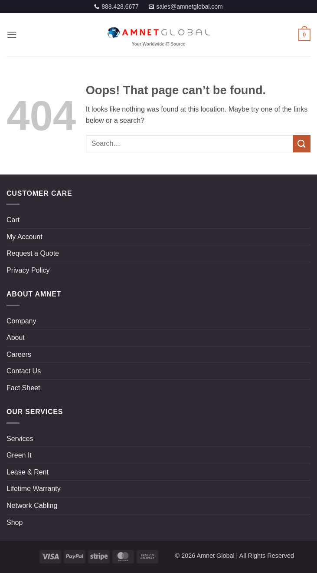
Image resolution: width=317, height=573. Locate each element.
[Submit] (301, 143)
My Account (24, 236)
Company (21, 321)
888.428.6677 (120, 6)
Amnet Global (215, 555)
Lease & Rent (28, 472)
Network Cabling (32, 505)
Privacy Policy (28, 270)
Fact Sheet (23, 388)
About (16, 337)
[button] (12, 34)
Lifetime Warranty (34, 488)
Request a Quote (33, 253)
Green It (19, 455)
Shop (15, 522)
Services (20, 438)
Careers (19, 354)
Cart (13, 220)
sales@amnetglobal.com (189, 6)
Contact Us (24, 371)
